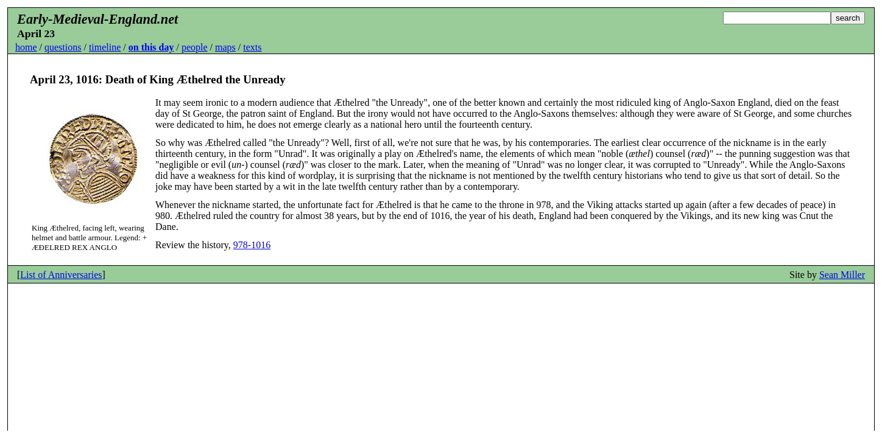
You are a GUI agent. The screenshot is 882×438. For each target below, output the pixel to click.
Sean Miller (842, 274)
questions (62, 47)
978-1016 (251, 245)
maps (225, 47)
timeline (105, 47)
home (26, 47)
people (195, 47)
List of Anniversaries (61, 274)
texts (252, 47)
